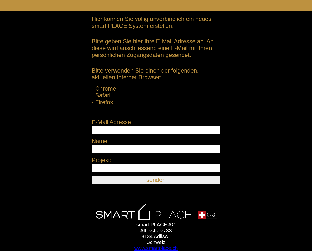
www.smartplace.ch (156, 248)
